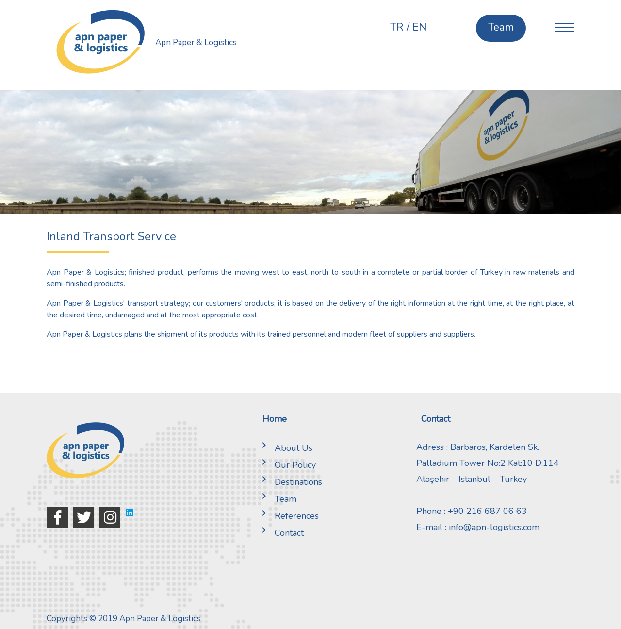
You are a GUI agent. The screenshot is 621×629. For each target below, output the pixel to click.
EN (419, 27)
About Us (285, 448)
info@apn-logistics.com (494, 527)
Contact (281, 533)
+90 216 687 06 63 (487, 511)
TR (397, 27)
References (288, 516)
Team (277, 499)
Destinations (290, 482)
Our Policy (287, 465)
